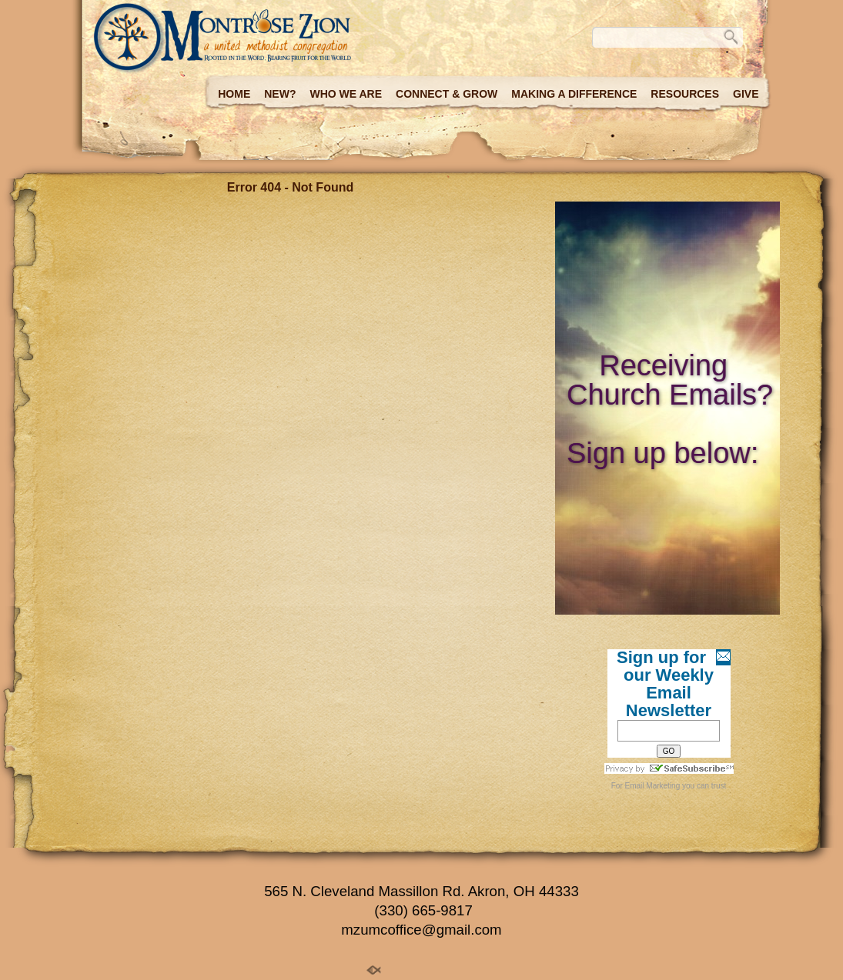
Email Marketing (653, 786)
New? (280, 94)
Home (234, 94)
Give (745, 94)
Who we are (345, 94)
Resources (685, 94)
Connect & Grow (446, 94)
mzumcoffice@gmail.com (421, 930)
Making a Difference (574, 94)
